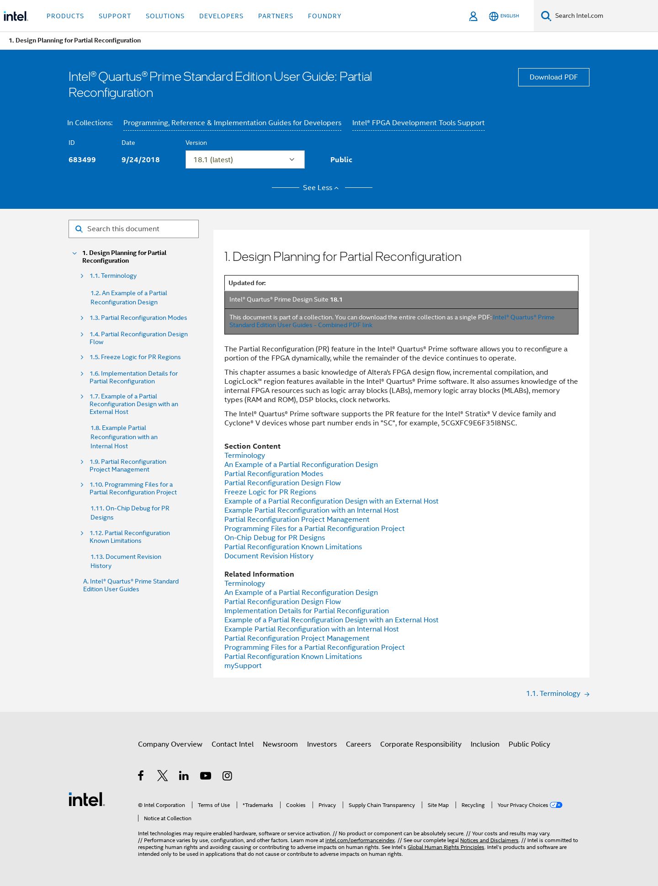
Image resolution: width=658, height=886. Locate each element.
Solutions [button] (165, 16)
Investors (322, 744)
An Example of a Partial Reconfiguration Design (301, 464)
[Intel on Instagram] (228, 777)
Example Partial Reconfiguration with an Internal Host (311, 510)
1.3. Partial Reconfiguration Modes (138, 318)
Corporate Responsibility (421, 744)
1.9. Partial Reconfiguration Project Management (128, 465)
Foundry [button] (325, 16)
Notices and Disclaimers (489, 840)
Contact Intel (233, 744)
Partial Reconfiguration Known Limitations (293, 547)
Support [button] (115, 16)
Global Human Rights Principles (446, 847)
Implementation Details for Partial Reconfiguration (306, 610)
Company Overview (170, 744)
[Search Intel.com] (605, 16)
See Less (322, 187)
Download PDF (554, 77)
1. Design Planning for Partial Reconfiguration (124, 257)
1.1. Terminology (113, 276)
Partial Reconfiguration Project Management (297, 519)
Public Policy (529, 744)
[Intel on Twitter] (163, 777)
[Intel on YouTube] (206, 777)
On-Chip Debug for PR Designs (274, 537)
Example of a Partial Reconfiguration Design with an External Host (331, 501)
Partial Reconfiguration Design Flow (282, 483)
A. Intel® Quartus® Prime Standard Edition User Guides (131, 585)
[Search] (546, 15)
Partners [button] (275, 16)
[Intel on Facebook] (141, 777)
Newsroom (280, 744)
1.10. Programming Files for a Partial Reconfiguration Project (133, 488)
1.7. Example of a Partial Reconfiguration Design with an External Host (134, 404)
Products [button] (65, 16)
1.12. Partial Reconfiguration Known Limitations (130, 537)
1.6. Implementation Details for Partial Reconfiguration (134, 377)
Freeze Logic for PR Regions (270, 492)
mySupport (243, 665)
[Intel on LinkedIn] (184, 777)
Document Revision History (268, 556)
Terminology (244, 455)
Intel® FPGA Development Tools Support (418, 122)
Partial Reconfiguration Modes (273, 473)
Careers (358, 744)
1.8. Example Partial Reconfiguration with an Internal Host (124, 437)
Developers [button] (221, 16)
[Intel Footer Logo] (87, 798)
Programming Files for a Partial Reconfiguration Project (314, 528)
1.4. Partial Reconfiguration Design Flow (139, 338)
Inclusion (485, 744)
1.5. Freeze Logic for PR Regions (135, 357)
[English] (504, 16)
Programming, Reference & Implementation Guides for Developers (232, 122)
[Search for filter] (134, 229)
